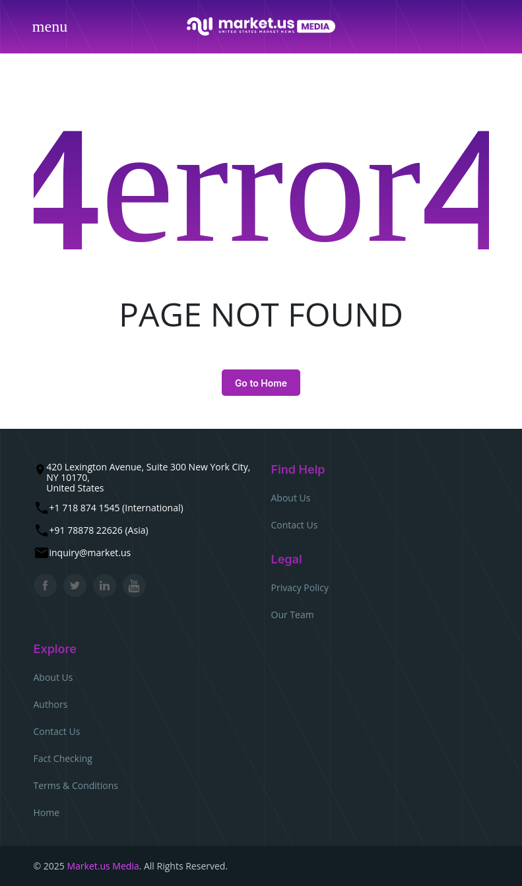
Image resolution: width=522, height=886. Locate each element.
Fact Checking (63, 758)
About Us (291, 497)
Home (47, 812)
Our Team (292, 614)
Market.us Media (103, 866)
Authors (51, 704)
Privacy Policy (300, 587)
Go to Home (261, 383)
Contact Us (294, 525)
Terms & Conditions (76, 785)
